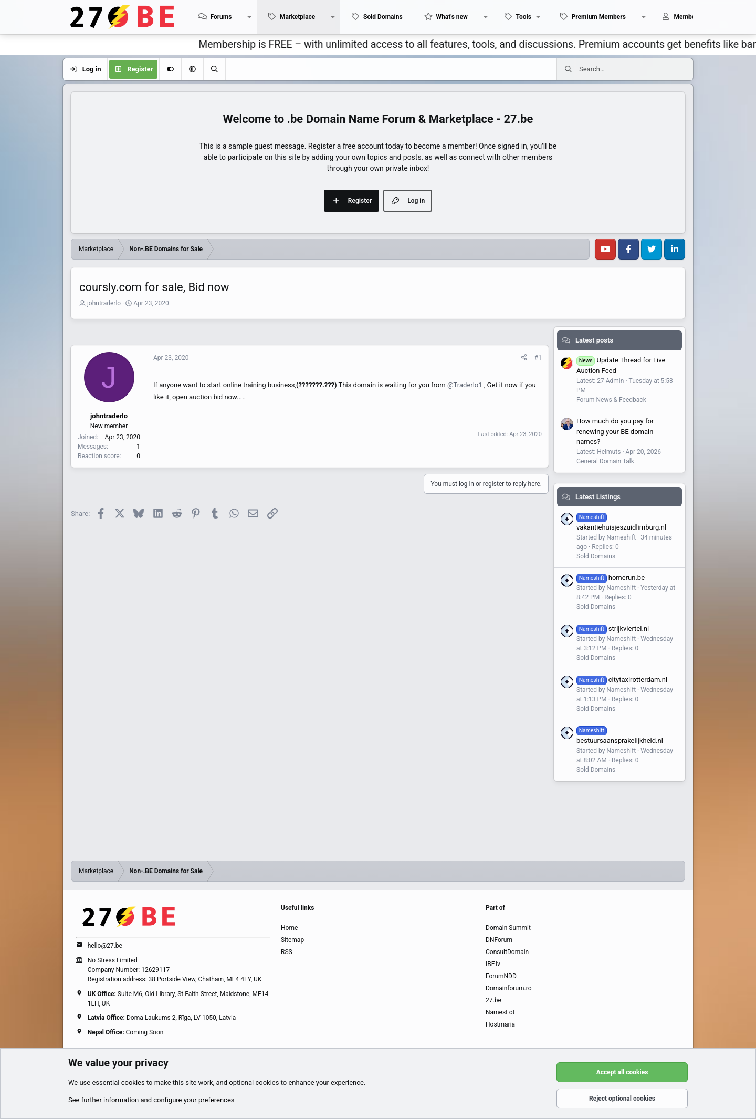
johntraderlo (104, 303)
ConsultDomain (507, 952)
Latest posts (594, 340)
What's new (452, 16)
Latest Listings (598, 497)
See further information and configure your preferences (151, 1100)
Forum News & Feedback (611, 399)
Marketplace (297, 16)
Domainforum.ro (509, 988)
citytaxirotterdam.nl (621, 679)
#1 (538, 357)
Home (289, 927)
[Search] (214, 69)
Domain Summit (508, 927)
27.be (493, 1000)
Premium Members (599, 16)
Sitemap (292, 940)
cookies (133, 1082)
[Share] (524, 357)
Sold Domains (383, 16)
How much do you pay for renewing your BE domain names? (615, 431)
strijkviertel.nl (612, 629)
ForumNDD (501, 976)
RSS (286, 952)
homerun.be (610, 578)
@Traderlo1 (464, 385)
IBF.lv (493, 964)
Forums (221, 16)
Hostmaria (500, 1024)
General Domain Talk (605, 461)
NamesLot (500, 1012)
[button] (249, 17)
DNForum (499, 940)
